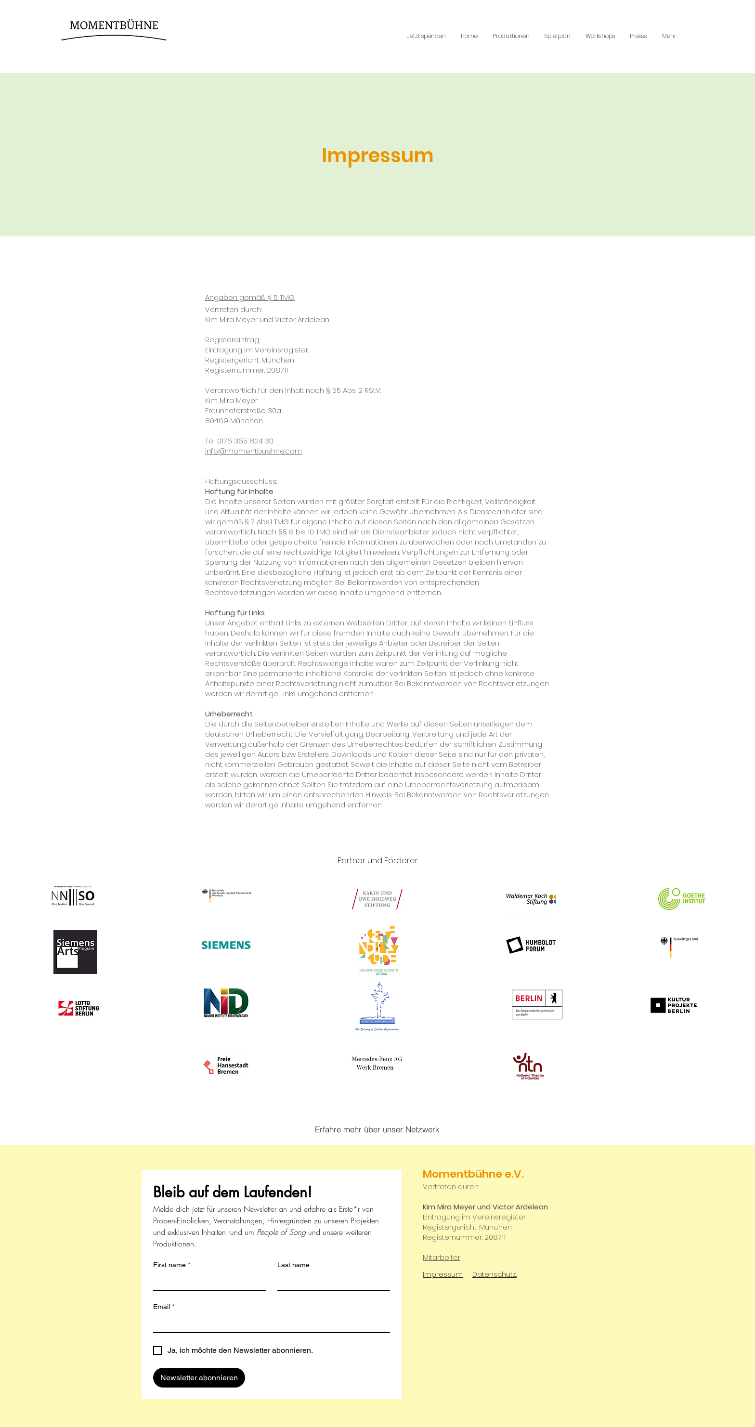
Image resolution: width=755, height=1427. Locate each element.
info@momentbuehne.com (253, 451)
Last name (293, 1265)
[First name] (206, 1281)
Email (163, 1307)
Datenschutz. (494, 1274)
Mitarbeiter (441, 1257)
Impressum (443, 1274)
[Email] (268, 1323)
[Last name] (330, 1281)
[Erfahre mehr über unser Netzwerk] (377, 1129)
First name (171, 1265)
